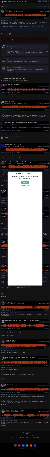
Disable (25, 182)
